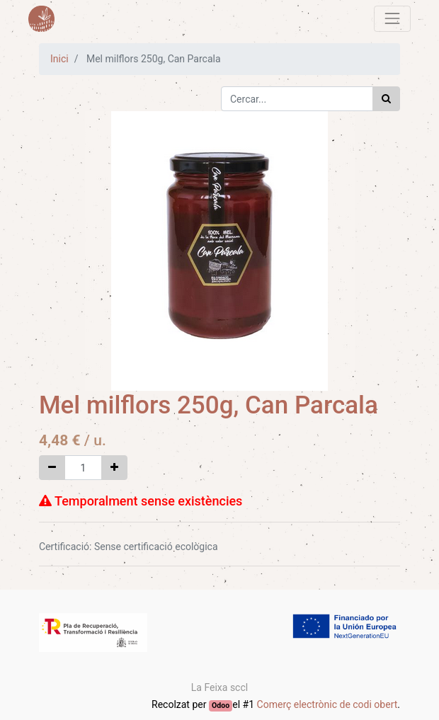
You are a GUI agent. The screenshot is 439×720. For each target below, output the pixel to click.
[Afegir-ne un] (114, 467)
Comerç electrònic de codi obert (327, 704)
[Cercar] (386, 98)
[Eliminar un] (52, 467)
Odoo (220, 705)
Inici (59, 58)
